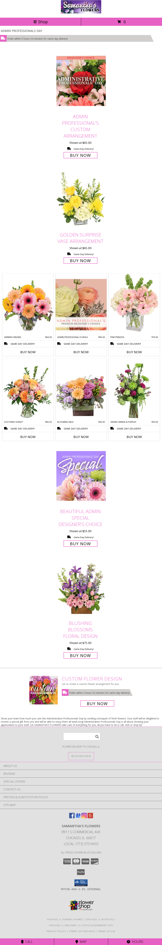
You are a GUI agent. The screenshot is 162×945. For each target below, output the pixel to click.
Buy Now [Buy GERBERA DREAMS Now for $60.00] (28, 352)
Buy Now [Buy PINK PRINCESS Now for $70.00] (134, 352)
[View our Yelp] (90, 817)
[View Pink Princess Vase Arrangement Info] (134, 304)
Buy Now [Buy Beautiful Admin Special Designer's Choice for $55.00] (80, 543)
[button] (81, 882)
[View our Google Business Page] (78, 817)
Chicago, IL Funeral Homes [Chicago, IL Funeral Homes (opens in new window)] (65, 919)
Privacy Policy (56, 931)
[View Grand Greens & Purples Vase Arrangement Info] (134, 389)
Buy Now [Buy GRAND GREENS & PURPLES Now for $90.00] (134, 437)
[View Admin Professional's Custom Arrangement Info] (81, 81)
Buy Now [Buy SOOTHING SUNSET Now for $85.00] (28, 437)
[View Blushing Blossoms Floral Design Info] (81, 587)
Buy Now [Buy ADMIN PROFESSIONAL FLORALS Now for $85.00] (81, 352)
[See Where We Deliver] (81, 756)
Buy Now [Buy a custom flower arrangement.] (97, 703)
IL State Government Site (96, 925)
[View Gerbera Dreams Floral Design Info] (27, 304)
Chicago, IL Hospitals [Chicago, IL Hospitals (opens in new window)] (100, 919)
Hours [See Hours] (135, 941)
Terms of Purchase (82, 931)
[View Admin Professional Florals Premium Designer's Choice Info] (81, 304)
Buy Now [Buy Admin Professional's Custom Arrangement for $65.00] (80, 155)
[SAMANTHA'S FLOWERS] (81, 12)
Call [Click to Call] (27, 941)
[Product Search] (81, 736)
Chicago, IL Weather (62, 925)
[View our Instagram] (84, 817)
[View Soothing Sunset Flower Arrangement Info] (27, 389)
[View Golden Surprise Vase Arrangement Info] (81, 199)
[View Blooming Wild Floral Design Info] (81, 389)
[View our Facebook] (72, 817)
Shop (40, 21)
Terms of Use (106, 931)
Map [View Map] (81, 941)
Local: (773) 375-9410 (81, 844)
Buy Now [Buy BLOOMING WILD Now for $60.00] (81, 437)
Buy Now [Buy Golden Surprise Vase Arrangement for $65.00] (80, 260)
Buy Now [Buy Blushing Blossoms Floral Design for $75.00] (80, 655)
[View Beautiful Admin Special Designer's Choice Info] (81, 475)
